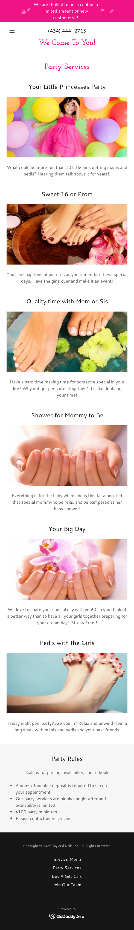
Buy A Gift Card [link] (67, 876)
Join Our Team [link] (67, 884)
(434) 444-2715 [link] (67, 30)
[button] (16, 30)
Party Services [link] (67, 867)
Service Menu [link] (67, 859)
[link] (67, 43)
